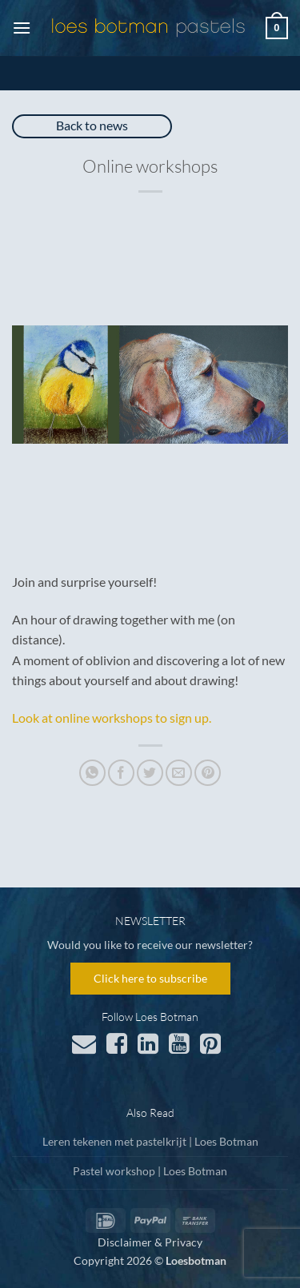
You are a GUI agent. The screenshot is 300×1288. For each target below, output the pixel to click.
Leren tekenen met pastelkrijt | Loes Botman (150, 1141)
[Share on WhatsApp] (92, 773)
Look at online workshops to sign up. (111, 717)
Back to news (92, 125)
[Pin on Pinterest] (207, 773)
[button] (21, 27)
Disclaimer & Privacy (150, 1242)
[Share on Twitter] (150, 773)
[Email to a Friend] (179, 773)
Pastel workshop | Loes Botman (150, 1171)
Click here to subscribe (150, 978)
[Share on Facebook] (121, 773)
